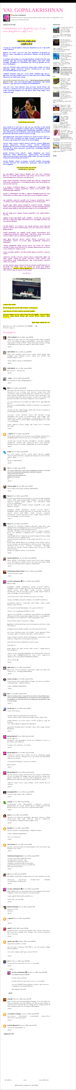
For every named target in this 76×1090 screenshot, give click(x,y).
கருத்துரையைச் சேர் (9, 1033)
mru (8, 961)
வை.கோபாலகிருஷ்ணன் (19, 15)
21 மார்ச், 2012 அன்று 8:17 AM (18, 693)
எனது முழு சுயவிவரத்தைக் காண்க (20, 19)
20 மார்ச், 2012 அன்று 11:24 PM (31, 581)
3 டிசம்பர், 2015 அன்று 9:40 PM (30, 1013)
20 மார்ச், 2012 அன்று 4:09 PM (23, 352)
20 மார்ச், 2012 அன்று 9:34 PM (20, 523)
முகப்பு (25, 1080)
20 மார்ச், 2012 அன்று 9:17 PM (20, 496)
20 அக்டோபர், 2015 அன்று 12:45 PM (37, 972)
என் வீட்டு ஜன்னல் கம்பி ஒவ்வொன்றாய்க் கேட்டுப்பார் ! (66, 41)
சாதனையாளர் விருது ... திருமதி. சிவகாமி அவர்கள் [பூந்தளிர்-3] (66, 55)
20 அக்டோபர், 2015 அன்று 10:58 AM (20, 961)
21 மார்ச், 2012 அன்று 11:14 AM (25, 752)
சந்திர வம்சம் (10, 667)
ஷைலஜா (9, 801)
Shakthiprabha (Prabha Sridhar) (16, 571)
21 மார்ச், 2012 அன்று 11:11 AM (25, 736)
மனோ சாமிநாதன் (12, 337)
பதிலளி (9, 346)
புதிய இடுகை (8, 1080)
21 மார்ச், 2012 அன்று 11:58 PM (18, 874)
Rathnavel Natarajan (12, 906)
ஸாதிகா (9, 451)
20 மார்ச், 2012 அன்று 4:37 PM (21, 378)
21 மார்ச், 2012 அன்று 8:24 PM (31, 856)
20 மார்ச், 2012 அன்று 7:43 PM (17, 468)
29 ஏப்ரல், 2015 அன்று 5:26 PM (22, 918)
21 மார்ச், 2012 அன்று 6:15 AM (25, 679)
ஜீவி (8, 388)
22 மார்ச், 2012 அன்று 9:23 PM (31, 889)
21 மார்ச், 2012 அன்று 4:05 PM (21, 828)
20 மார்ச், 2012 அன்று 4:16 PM (23, 368)
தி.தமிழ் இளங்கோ (12, 792)
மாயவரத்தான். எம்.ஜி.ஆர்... (14, 1013)
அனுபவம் (12, 327)
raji (8, 874)
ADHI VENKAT (11, 352)
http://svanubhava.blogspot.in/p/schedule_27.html (15, 80)
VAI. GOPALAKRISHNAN (33, 10)
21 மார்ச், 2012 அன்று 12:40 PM (25, 792)
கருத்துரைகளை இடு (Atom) (31, 1085)
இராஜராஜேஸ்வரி (12, 736)
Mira (8, 693)
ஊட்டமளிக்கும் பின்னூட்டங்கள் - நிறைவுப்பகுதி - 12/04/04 (64, 118)
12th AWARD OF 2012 (66, 67)
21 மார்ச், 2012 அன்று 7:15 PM (24, 844)
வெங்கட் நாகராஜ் (11, 679)
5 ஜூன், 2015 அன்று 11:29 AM (20, 928)
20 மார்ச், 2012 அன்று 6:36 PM (20, 451)
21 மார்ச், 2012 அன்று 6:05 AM (22, 667)
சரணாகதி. (10, 999)
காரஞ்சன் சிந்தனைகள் (13, 1025)
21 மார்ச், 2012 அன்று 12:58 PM (19, 815)
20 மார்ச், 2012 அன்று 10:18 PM (33, 571)
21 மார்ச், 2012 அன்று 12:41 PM (21, 801)
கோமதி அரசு (10, 708)
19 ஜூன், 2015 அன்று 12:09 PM (27, 941)
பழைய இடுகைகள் (44, 1080)
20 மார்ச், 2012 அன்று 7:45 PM (25, 486)
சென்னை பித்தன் (11, 486)
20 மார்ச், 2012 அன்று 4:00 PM (25, 337)
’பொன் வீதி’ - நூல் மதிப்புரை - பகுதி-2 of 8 (66, 131)
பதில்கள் (11, 969)
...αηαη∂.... (10, 378)
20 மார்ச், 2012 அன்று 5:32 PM (18, 388)
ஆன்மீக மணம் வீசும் (12, 941)
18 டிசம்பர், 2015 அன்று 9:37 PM (27, 1025)
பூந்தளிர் (9, 928)
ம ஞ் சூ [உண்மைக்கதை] (66, 27)
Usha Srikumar (11, 844)
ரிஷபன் (9, 496)
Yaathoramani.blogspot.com (15, 856)
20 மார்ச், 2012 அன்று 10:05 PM (28, 558)
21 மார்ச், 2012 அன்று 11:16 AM (25, 772)
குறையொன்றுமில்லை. (13, 558)
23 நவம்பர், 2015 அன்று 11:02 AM (22, 999)
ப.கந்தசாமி (10, 433)
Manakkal (10, 828)
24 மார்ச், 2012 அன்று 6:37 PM (27, 906)
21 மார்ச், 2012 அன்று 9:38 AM (23, 708)
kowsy (9, 815)
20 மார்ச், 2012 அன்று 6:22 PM (21, 433)
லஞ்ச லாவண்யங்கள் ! (66, 142)
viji (8, 468)
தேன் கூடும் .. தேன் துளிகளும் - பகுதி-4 (65, 105)
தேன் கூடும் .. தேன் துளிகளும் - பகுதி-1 (65, 79)
